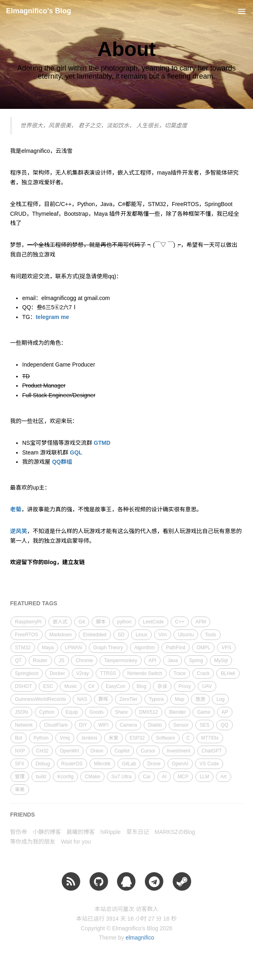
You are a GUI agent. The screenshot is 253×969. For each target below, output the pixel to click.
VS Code (209, 764)
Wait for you (76, 841)
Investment (178, 751)
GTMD (102, 443)
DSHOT (23, 686)
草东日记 (137, 832)
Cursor (148, 751)
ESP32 (137, 738)
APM (200, 622)
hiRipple (110, 832)
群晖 (103, 699)
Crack (203, 673)
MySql (221, 660)
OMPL (203, 647)
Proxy (184, 686)
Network (24, 725)
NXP (20, 751)
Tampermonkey (120, 660)
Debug (43, 764)
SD (121, 635)
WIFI (103, 725)
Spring (196, 660)
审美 (20, 789)
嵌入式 (60, 622)
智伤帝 (18, 832)
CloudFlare (56, 725)
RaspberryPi (28, 622)
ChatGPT (212, 751)
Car (147, 776)
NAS (82, 699)
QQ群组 (62, 461)
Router (40, 660)
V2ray (82, 673)
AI (164, 776)
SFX (19, 764)
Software (165, 738)
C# (91, 686)
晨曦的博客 (81, 832)
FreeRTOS (26, 635)
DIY (83, 725)
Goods (96, 712)
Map (179, 699)
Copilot (122, 751)
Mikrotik (102, 764)
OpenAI (180, 764)
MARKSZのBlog (175, 832)
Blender (177, 712)
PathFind (175, 647)
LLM (204, 776)
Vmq (65, 738)
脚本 (101, 622)
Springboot (26, 673)
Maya (48, 647)
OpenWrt (69, 751)
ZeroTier (128, 699)
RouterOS (72, 764)
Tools (210, 635)
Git (82, 622)
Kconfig (65, 776)
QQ (224, 725)
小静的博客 (47, 832)
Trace (180, 673)
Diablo (155, 725)
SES (204, 725)
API (152, 660)
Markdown (60, 635)
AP (225, 712)
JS (61, 660)
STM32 (23, 647)
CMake (92, 776)
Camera (128, 725)
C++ (179, 622)
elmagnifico (139, 937)
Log (220, 699)
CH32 (42, 751)
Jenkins (89, 738)
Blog (141, 686)
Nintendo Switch (144, 673)
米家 (113, 738)
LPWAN (73, 647)
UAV (207, 686)
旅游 (200, 699)
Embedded (95, 635)
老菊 (15, 509)
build (41, 776)
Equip (72, 712)
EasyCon (115, 686)
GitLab (129, 764)
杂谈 (162, 686)
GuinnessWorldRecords (40, 699)
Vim (163, 635)
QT (18, 660)
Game (203, 712)
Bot (18, 738)
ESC (48, 686)
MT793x (209, 738)
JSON (21, 712)
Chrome (84, 660)
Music (70, 686)
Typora (156, 699)
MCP (183, 776)
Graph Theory (108, 647)
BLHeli (228, 673)
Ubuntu (186, 635)
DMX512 (148, 712)
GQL (76, 452)
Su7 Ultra (121, 776)
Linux (141, 635)
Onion (96, 751)
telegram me (52, 317)
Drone (154, 764)
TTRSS (108, 673)
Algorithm (144, 647)
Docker (57, 673)
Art (223, 776)
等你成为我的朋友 (32, 841)
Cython (46, 712)
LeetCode (153, 622)
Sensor (180, 725)
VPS (226, 647)
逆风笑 (18, 531)
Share (121, 712)
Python (40, 738)
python (124, 622)
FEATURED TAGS (33, 603)
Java (172, 660)
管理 (20, 776)
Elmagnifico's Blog (38, 11)
